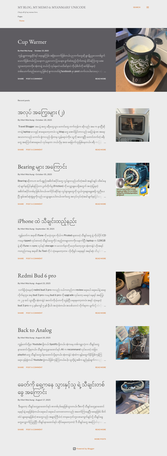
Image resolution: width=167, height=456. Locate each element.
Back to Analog (35, 330)
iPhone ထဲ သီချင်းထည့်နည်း (47, 221)
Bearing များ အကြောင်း (42, 166)
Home (21, 21)
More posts (100, 439)
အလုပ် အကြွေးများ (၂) (41, 112)
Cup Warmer (32, 41)
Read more (100, 79)
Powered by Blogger (83, 448)
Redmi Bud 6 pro (37, 275)
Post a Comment (34, 79)
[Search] (136, 7)
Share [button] (21, 79)
